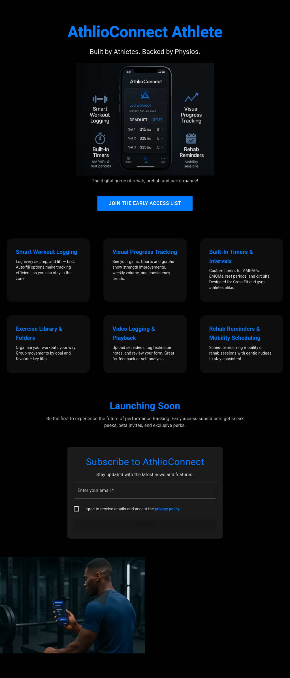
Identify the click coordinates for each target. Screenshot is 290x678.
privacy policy (167, 509)
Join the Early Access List (145, 203)
